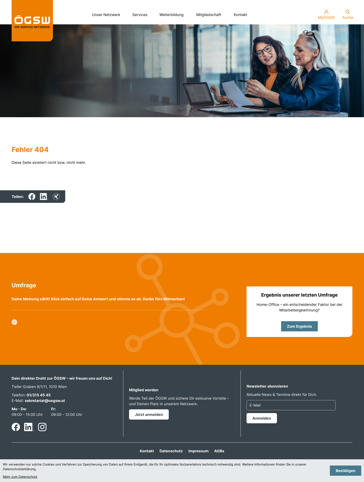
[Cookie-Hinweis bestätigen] (345, 471)
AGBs (219, 451)
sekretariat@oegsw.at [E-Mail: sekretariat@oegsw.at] (45, 400)
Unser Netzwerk (108, 13)
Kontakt (240, 14)
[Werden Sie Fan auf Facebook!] (16, 427)
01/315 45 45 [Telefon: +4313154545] (39, 395)
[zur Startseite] (32, 21)
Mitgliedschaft (208, 14)
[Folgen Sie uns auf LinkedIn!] (29, 427)
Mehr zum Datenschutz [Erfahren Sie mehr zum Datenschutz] (20, 477)
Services (141, 13)
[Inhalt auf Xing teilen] (56, 196)
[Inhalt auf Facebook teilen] (31, 196)
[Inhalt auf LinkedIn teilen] (44, 196)
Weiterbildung (173, 13)
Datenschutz (171, 451)
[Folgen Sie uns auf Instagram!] (42, 427)
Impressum (198, 451)
